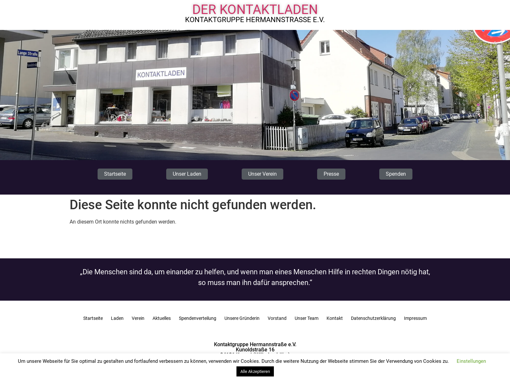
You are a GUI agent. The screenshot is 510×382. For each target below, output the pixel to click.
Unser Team (306, 318)
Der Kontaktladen (255, 9)
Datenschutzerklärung (373, 318)
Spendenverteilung (197, 318)
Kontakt (335, 318)
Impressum (415, 318)
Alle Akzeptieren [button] (255, 371)
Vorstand (277, 318)
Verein (138, 318)
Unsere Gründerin (242, 318)
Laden (117, 318)
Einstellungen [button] (471, 361)
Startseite (93, 318)
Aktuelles (162, 318)
